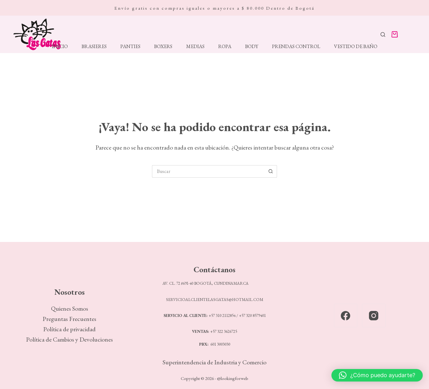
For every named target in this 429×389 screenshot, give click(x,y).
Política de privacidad (69, 329)
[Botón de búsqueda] (271, 171)
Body (251, 46)
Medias (195, 46)
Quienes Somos (69, 308)
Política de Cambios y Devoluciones (69, 339)
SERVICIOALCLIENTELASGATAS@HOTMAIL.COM (214, 299)
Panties (130, 46)
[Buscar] (383, 34)
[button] (377, 375)
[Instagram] (374, 315)
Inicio (60, 46)
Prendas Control (296, 46)
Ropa (224, 46)
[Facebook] (345, 315)
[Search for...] (208, 171)
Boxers (163, 46)
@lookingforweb (232, 378)
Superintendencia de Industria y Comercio (214, 362)
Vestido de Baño (355, 46)
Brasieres (94, 46)
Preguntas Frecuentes (69, 319)
